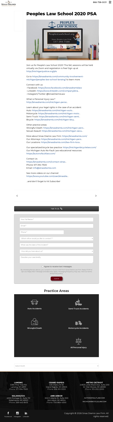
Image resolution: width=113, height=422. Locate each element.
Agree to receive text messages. (58, 267)
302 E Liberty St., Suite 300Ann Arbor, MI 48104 (56, 399)
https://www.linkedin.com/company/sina (57, 91)
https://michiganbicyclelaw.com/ (79, 147)
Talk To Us (56, 209)
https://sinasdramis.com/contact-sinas (45, 162)
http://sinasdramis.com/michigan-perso (46, 102)
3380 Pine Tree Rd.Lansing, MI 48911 (18, 386)
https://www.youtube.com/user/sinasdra (46, 176)
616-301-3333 (60, 389)
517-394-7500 (22, 389)
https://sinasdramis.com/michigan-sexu (62, 131)
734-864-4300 (59, 402)
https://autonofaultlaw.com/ (40, 153)
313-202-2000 (98, 389)
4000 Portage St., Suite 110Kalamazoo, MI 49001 (18, 399)
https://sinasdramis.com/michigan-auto (52, 110)
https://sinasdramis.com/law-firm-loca (60, 142)
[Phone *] (42, 232)
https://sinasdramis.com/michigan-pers (63, 128)
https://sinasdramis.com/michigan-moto (58, 113)
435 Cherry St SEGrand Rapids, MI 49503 (56, 386)
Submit (56, 278)
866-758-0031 (100, 2)
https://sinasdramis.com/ (74, 136)
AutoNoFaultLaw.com (94, 398)
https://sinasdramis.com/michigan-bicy (54, 119)
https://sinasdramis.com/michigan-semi (59, 116)
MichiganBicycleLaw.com (94, 402)
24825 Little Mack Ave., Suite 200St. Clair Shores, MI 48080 (94, 386)
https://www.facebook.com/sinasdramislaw (60, 88)
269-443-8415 (22, 402)
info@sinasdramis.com (44, 168)
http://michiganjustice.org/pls (41, 71)
